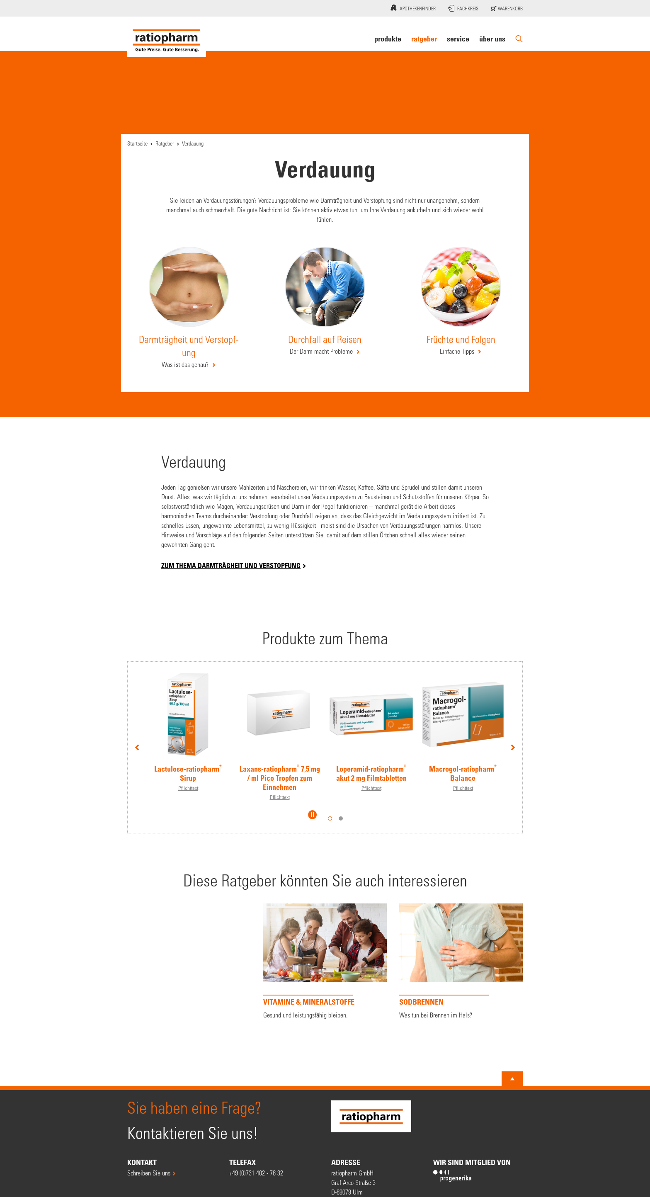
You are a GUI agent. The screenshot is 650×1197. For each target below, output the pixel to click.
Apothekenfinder (412, 7)
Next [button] (513, 747)
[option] (188, 727)
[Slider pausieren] (312, 814)
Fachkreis (463, 8)
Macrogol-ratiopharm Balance (463, 773)
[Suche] (519, 39)
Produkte (387, 38)
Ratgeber (424, 38)
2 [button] (341, 818)
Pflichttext (188, 787)
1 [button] (330, 818)
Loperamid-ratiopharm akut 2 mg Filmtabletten (371, 773)
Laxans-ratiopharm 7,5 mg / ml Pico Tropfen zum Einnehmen (280, 778)
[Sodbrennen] (461, 961)
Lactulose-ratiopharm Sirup (188, 773)
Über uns (492, 38)
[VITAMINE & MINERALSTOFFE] (325, 961)
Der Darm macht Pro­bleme (322, 351)
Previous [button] (137, 747)
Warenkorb (507, 8)
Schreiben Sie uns (148, 1173)
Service (458, 38)
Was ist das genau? (186, 364)
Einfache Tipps (458, 351)
